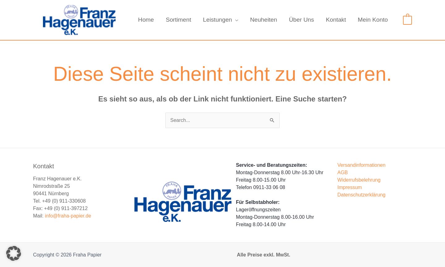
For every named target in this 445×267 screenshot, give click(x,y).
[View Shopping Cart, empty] (407, 19)
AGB (342, 172)
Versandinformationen (361, 165)
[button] (13, 253)
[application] (235, 20)
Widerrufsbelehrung (359, 180)
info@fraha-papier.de (68, 215)
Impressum (349, 187)
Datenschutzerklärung (361, 194)
